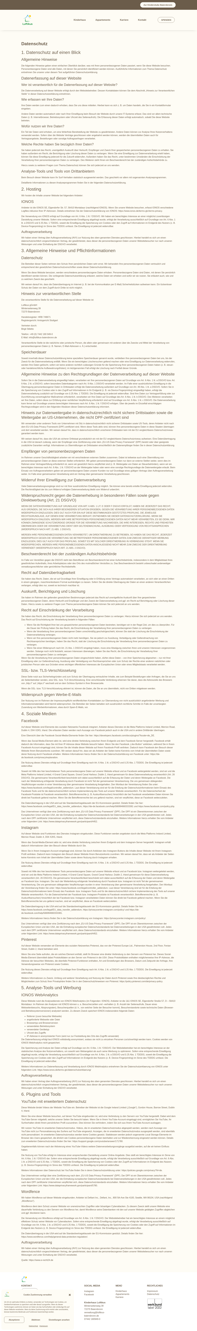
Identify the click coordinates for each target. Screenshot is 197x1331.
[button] (69, 1295)
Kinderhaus (80, 20)
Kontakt (142, 20)
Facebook (89, 1294)
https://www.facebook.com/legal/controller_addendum (47, 788)
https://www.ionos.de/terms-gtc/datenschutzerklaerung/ (64, 1070)
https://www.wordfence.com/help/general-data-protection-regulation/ (54, 1237)
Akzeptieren (14, 1320)
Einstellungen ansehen (59, 1320)
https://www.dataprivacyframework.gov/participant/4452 (70, 821)
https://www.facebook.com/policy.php (156, 806)
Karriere (124, 20)
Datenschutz (33, 1326)
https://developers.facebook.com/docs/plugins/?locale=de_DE (124, 735)
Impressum (43, 1326)
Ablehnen (35, 1320)
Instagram (89, 1291)
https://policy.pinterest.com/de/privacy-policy (141, 981)
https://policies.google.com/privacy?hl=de (142, 1170)
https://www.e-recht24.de (41, 1260)
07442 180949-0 (92, 1319)
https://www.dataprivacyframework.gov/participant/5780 (70, 1185)
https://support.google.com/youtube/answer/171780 (97, 1141)
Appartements (102, 20)
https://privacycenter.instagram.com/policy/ (103, 910)
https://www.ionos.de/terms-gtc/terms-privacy (140, 211)
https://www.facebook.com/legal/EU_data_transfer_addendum (51, 806)
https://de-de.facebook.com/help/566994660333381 (108, 806)
